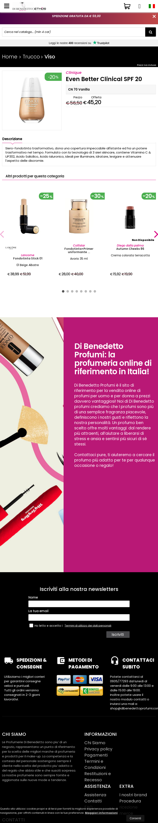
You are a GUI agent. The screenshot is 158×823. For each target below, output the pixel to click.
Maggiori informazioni (101, 813)
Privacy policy (98, 749)
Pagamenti (96, 755)
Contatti (93, 801)
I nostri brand (133, 795)
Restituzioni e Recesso (97, 777)
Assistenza (95, 795)
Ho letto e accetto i (46, 625)
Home (9, 56)
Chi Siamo (94, 743)
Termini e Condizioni (95, 764)
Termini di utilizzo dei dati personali (88, 626)
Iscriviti (118, 634)
